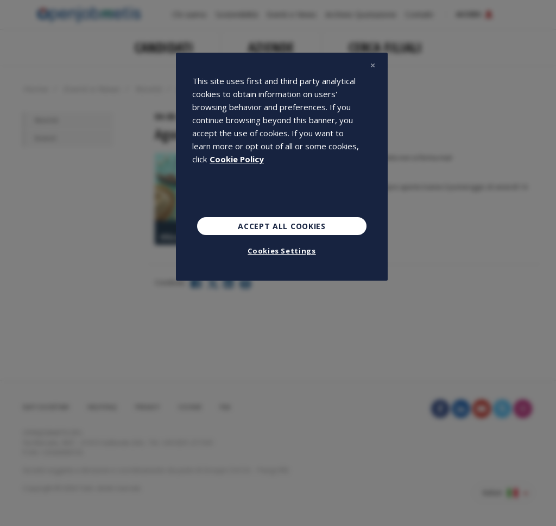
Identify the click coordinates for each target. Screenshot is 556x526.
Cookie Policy (237, 159)
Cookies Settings (281, 251)
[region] (282, 167)
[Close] (372, 66)
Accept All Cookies (282, 226)
